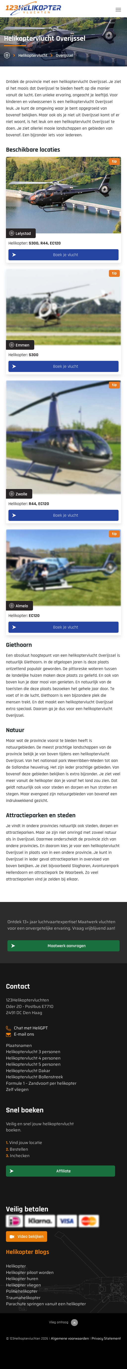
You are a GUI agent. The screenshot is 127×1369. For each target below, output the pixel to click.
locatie (35, 1142)
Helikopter (16, 1266)
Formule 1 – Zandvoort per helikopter (41, 1083)
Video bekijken (26, 1236)
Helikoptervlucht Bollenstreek (34, 1077)
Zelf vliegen (17, 1089)
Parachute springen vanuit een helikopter (46, 1304)
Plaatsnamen (19, 1045)
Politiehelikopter (21, 1291)
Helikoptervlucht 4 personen (33, 1058)
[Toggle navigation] (118, 9)
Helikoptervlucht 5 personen (33, 1064)
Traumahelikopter (23, 1298)
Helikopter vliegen (23, 1285)
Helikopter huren (22, 1279)
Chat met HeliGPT (31, 1028)
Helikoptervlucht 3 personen (33, 1052)
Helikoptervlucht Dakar (28, 1071)
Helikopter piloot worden (30, 1272)
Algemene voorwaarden (70, 1338)
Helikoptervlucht (32, 55)
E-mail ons (24, 1034)
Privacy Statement (106, 1338)
